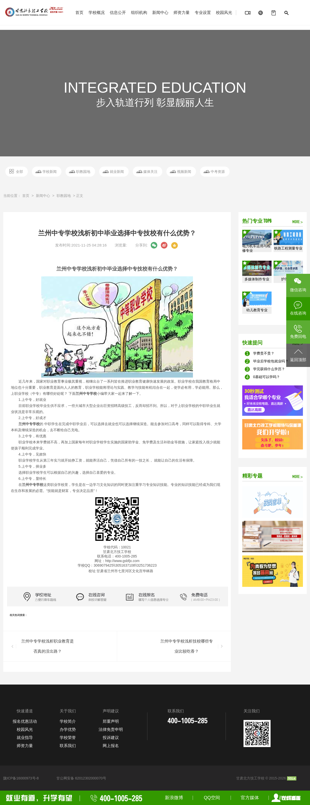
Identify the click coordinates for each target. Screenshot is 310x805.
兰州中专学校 (86, 393)
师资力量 (181, 12)
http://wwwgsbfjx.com (122, 561)
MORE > (297, 222)
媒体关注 (150, 172)
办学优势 (68, 729)
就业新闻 (117, 172)
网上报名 (111, 746)
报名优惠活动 (25, 721)
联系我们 (68, 746)
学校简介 (68, 721)
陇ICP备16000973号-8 (21, 778)
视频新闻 (184, 172)
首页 (79, 12)
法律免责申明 (111, 729)
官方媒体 (250, 797)
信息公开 (118, 12)
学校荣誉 (68, 737)
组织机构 (139, 12)
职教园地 (83, 172)
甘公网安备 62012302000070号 (81, 778)
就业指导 (25, 737)
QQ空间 (212, 797)
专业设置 (203, 12)
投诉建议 (111, 737)
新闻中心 (160, 12)
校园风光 (224, 12)
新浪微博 (174, 797)
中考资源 (218, 172)
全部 (19, 172)
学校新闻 (49, 172)
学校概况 (96, 12)
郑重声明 (111, 721)
